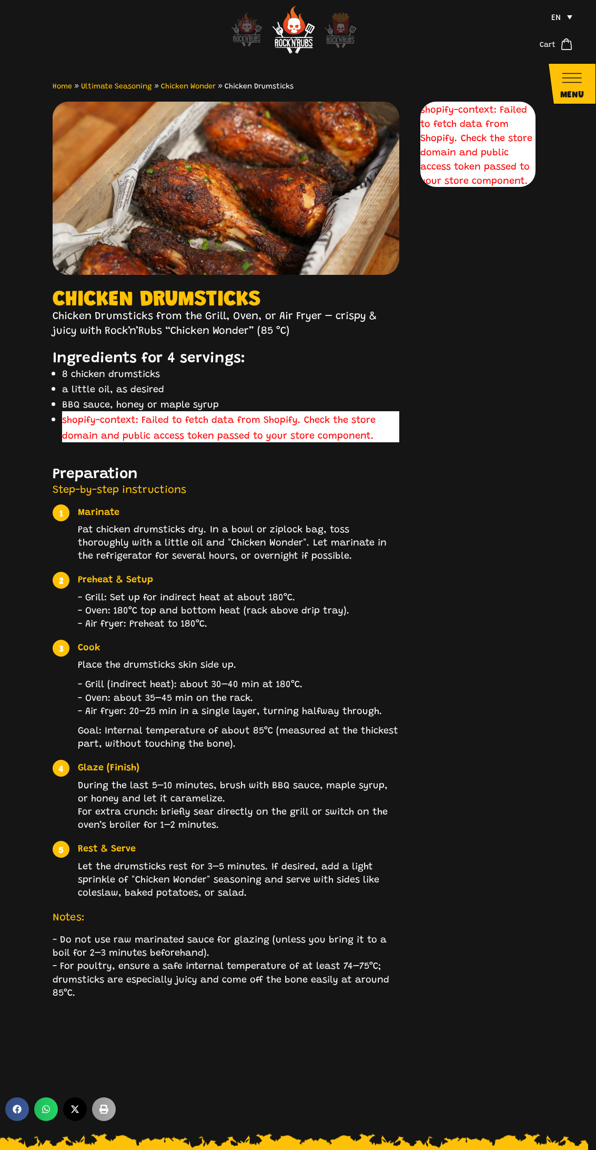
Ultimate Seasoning (116, 85)
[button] (17, 1063)
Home (62, 85)
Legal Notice (435, 1127)
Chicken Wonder (188, 85)
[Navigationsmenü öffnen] (572, 83)
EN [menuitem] (556, 17)
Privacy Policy (505, 1127)
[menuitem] (562, 16)
